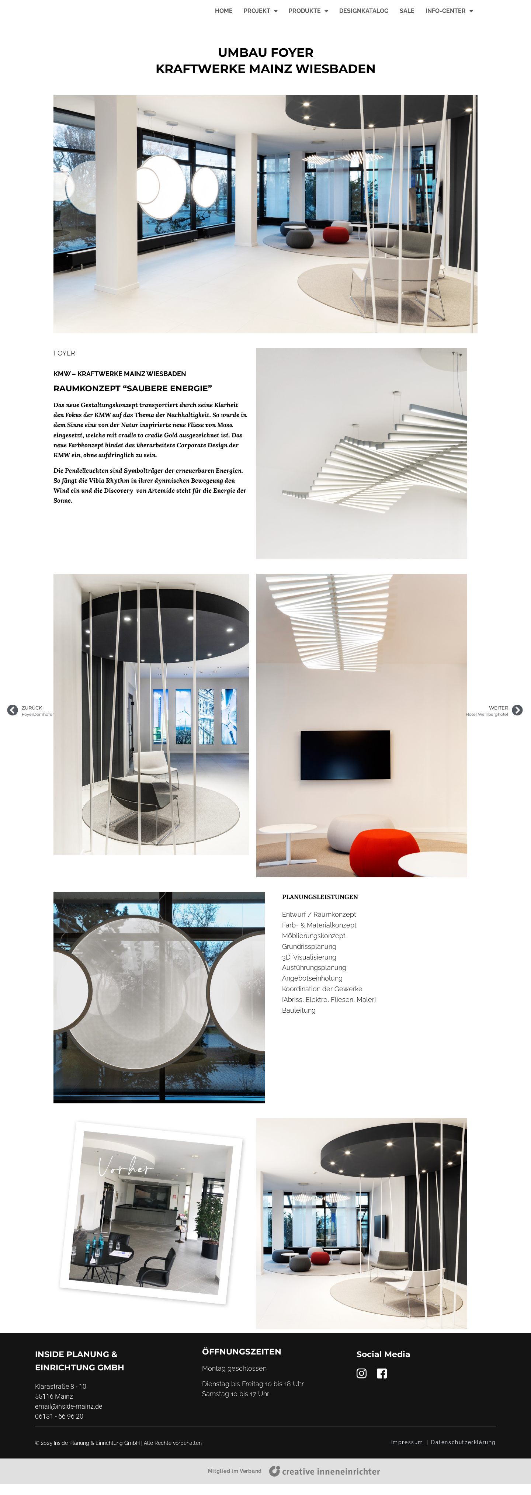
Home (224, 16)
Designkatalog (364, 16)
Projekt (261, 16)
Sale (407, 16)
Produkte (308, 16)
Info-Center (449, 16)
